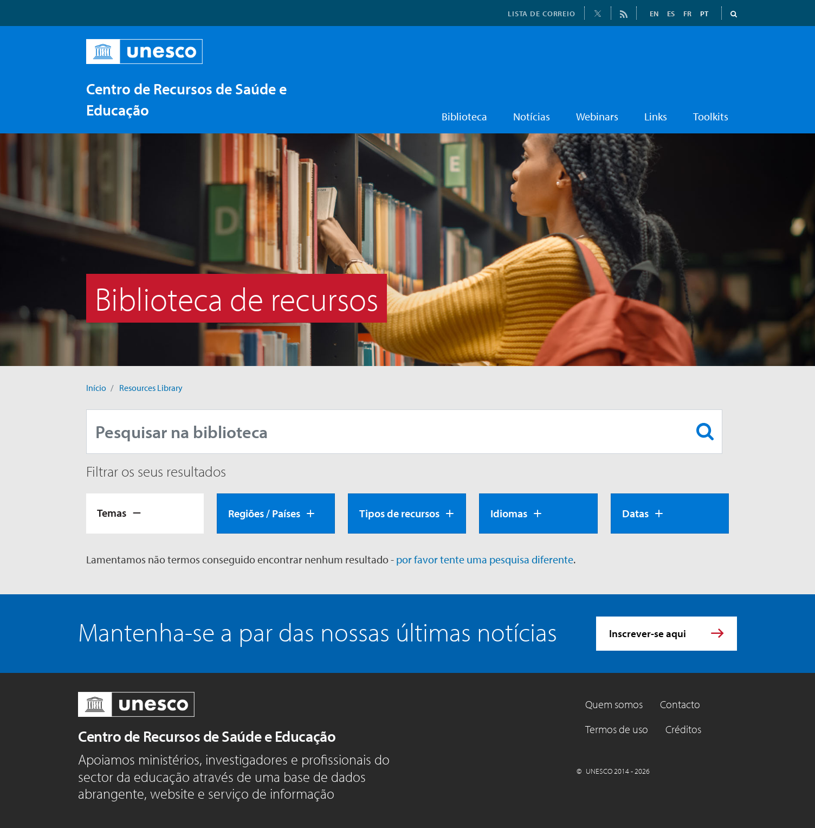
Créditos (683, 729)
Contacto (680, 704)
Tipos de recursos (399, 513)
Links (655, 116)
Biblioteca (464, 116)
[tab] (145, 513)
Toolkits (710, 116)
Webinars (597, 116)
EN (654, 13)
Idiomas (508, 513)
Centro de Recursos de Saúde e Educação (206, 736)
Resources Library (151, 387)
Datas (635, 513)
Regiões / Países (264, 513)
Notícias (531, 116)
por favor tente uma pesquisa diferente (484, 559)
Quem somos (614, 704)
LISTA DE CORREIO (541, 13)
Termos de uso (616, 729)
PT (704, 13)
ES (671, 13)
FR (687, 13)
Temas (111, 512)
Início (96, 387)
